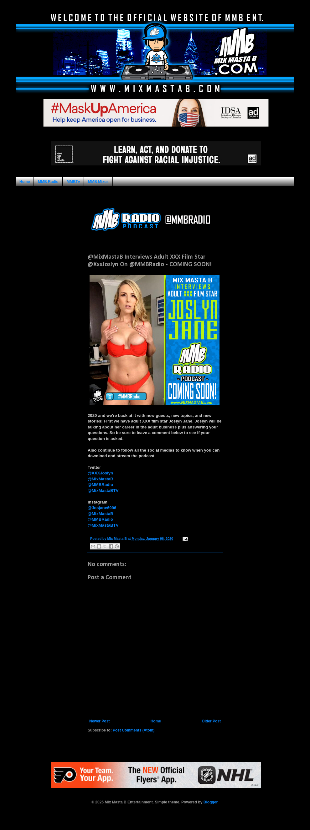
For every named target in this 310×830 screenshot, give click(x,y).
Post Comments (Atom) (133, 730)
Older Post (211, 721)
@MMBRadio (100, 484)
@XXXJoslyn (100, 473)
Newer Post (99, 721)
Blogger (211, 802)
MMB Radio (48, 182)
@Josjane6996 (102, 507)
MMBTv (73, 182)
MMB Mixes (98, 182)
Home (24, 182)
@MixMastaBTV (103, 490)
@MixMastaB (100, 479)
